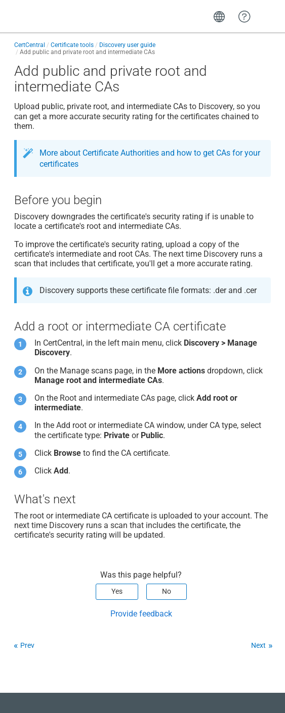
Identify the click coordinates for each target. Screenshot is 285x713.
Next (258, 645)
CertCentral (29, 45)
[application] (244, 690)
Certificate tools (72, 45)
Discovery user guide (127, 45)
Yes (117, 591)
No (166, 591)
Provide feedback (141, 614)
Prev (27, 645)
